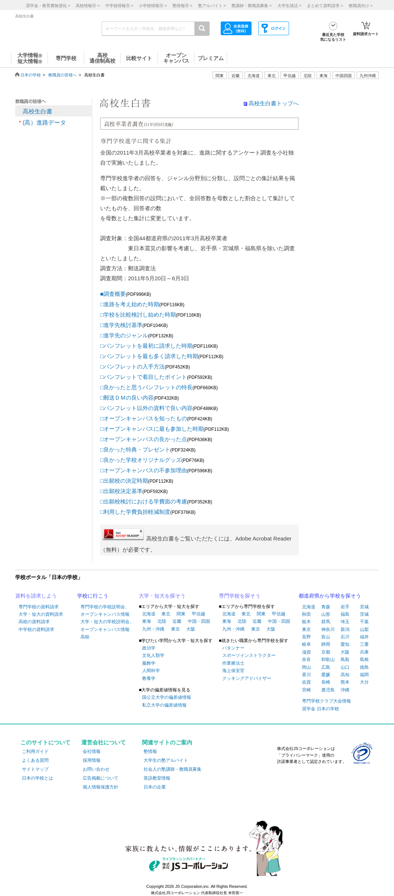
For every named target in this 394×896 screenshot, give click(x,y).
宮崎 (306, 689)
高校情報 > (87, 5)
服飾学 (148, 663)
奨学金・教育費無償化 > (48, 5)
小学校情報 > (153, 5)
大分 (364, 682)
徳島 (364, 667)
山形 (325, 614)
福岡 (364, 674)
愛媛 (325, 674)
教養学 (148, 678)
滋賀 (306, 652)
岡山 (306, 667)
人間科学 (151, 670)
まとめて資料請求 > (325, 5)
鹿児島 (328, 689)
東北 (165, 613)
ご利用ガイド (35, 751)
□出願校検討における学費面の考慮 (143, 501)
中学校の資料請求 (36, 629)
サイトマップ (35, 769)
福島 (345, 614)
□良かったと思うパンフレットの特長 (146, 387)
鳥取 (345, 659)
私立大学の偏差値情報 (164, 705)
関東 (181, 613)
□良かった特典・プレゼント (135, 449)
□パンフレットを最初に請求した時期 (146, 346)
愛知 (345, 644)
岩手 (345, 606)
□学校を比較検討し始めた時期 (138, 314)
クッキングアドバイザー (246, 678)
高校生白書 (37, 111)
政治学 (148, 648)
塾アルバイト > (212, 5)
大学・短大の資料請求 (41, 614)
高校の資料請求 (34, 621)
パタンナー (233, 648)
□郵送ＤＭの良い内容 (127, 397)
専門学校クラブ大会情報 (326, 701)
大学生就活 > (289, 5)
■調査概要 (113, 294)
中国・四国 (199, 621)
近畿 (177, 621)
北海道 (253, 75)
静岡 (325, 644)
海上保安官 (233, 670)
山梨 (364, 629)
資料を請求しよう (36, 596)
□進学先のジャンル (124, 335)
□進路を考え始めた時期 (129, 304)
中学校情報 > (119, 5)
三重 (364, 644)
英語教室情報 (157, 778)
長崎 (325, 682)
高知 (345, 674)
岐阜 (306, 644)
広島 (325, 667)
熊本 (345, 682)
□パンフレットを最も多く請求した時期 (149, 356)
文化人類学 (153, 655)
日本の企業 (155, 787)
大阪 (190, 629)
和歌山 (328, 659)
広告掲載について (100, 778)
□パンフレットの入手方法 (132, 366)
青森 (325, 606)
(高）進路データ (44, 122)
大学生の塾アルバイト (166, 760)
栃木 (306, 621)
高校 (85, 636)
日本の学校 (30, 75)
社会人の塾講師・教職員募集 (172, 769)
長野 (306, 636)
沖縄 (345, 689)
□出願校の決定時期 (124, 480)
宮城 (364, 606)
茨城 (364, 614)
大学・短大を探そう (162, 596)
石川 (345, 636)
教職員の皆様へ (62, 75)
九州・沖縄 (153, 629)
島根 (364, 659)
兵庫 (364, 652)
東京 (175, 629)
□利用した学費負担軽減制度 (135, 512)
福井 (364, 636)
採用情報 (92, 760)
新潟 (345, 629)
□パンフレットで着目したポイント (143, 377)
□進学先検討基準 (121, 325)
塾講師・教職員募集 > (252, 5)
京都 (325, 652)
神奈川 (328, 629)
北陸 (161, 621)
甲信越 (198, 613)
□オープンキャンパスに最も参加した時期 (152, 429)
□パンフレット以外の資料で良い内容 (146, 408)
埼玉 (345, 621)
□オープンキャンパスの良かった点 (143, 439)
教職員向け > (360, 5)
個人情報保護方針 (100, 787)
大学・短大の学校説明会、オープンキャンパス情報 (107, 625)
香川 (306, 674)
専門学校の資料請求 (39, 606)
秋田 (306, 614)
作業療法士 (233, 663)
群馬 (325, 621)
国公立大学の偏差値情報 (166, 697)
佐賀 (306, 682)
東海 (146, 621)
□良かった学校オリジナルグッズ (140, 460)
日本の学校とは (37, 778)
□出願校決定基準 (121, 491)
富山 (325, 636)
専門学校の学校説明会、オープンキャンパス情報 (105, 610)
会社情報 (92, 751)
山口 (345, 667)
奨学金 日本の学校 (320, 708)
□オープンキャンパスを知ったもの (143, 418)
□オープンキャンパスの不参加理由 (143, 470)
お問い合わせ (96, 769)
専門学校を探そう (239, 596)
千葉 (364, 621)
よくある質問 (35, 760)
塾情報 (150, 751)
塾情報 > (182, 5)
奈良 (306, 659)
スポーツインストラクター (249, 655)
